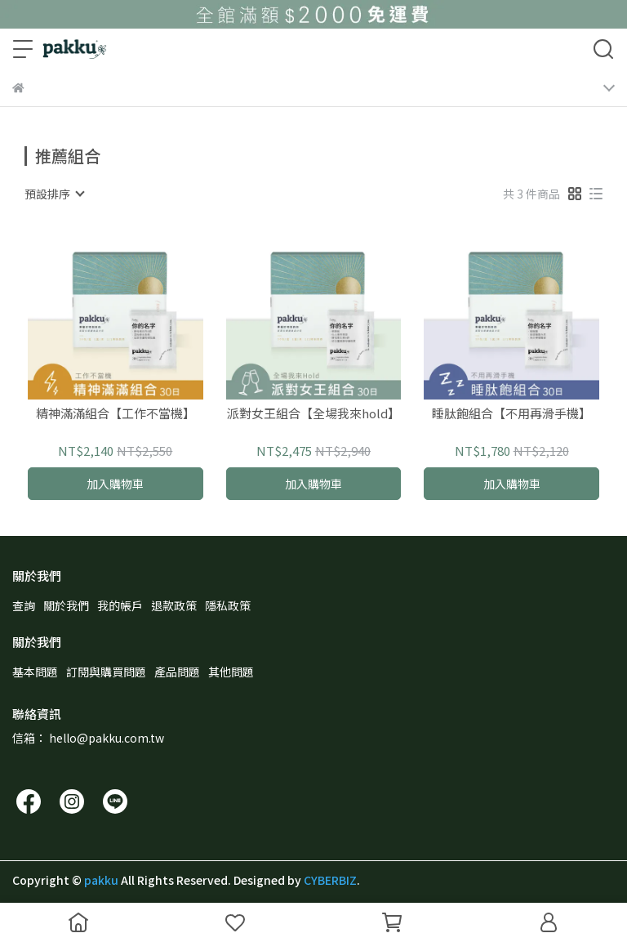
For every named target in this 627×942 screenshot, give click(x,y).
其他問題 (231, 671)
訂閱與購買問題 (106, 671)
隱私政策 (228, 605)
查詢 (23, 605)
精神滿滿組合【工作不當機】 (115, 414)
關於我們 (66, 605)
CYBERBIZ (330, 880)
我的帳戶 (120, 605)
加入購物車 (115, 483)
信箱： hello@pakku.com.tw (88, 738)
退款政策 (174, 605)
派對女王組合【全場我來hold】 (313, 414)
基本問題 (35, 671)
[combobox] (53, 193)
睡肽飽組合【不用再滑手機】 (511, 414)
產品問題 (177, 671)
